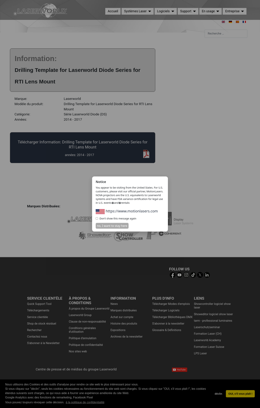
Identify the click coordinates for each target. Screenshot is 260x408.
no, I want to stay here (112, 226)
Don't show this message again (116, 218)
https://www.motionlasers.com (127, 211)
